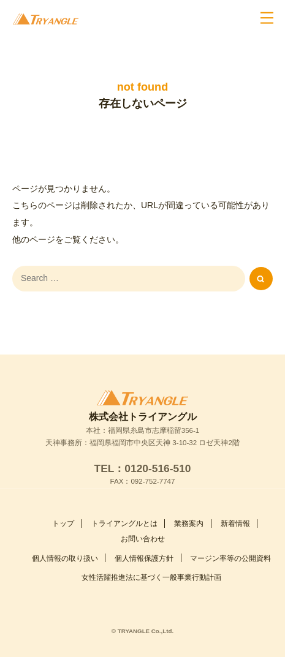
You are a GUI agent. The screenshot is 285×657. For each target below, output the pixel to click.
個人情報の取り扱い (65, 543)
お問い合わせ (143, 524)
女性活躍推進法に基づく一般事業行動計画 (151, 562)
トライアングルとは (124, 508)
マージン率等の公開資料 (230, 543)
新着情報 (235, 508)
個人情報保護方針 (144, 543)
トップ (63, 508)
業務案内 (188, 508)
